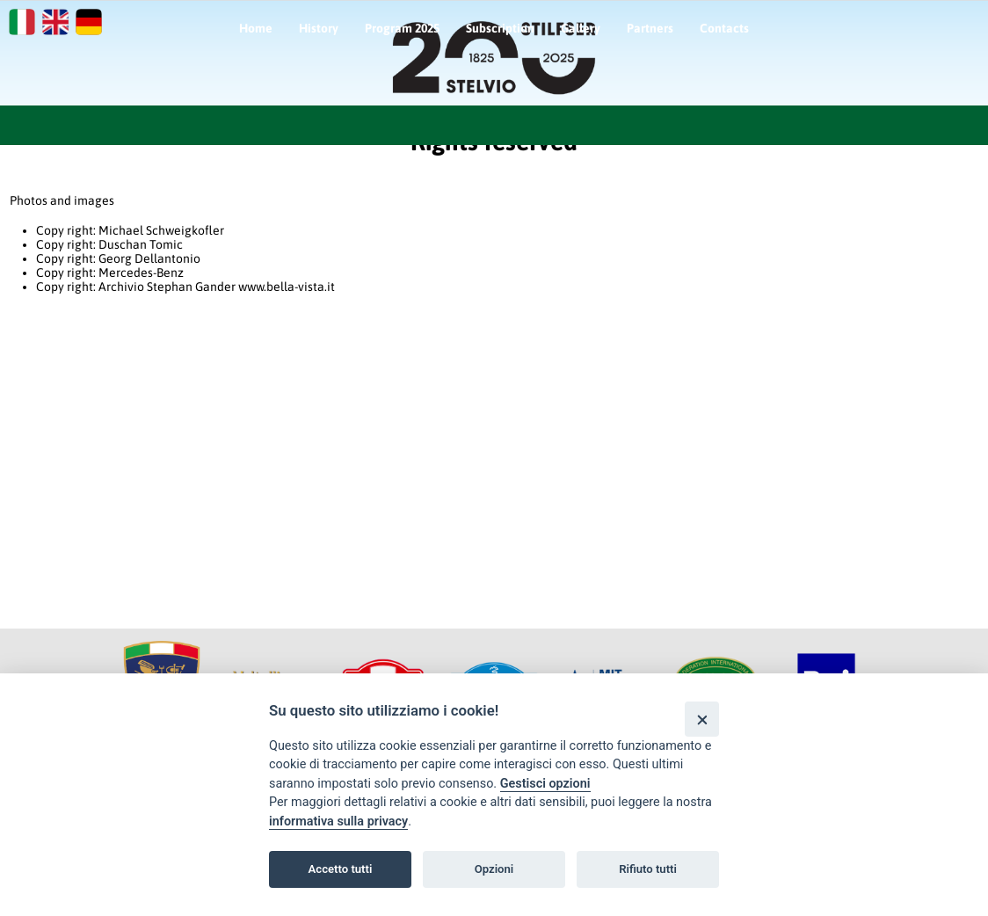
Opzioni (494, 869)
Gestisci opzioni (545, 783)
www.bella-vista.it (286, 287)
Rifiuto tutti (648, 869)
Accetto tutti (341, 869)
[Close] (702, 719)
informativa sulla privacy (338, 821)
